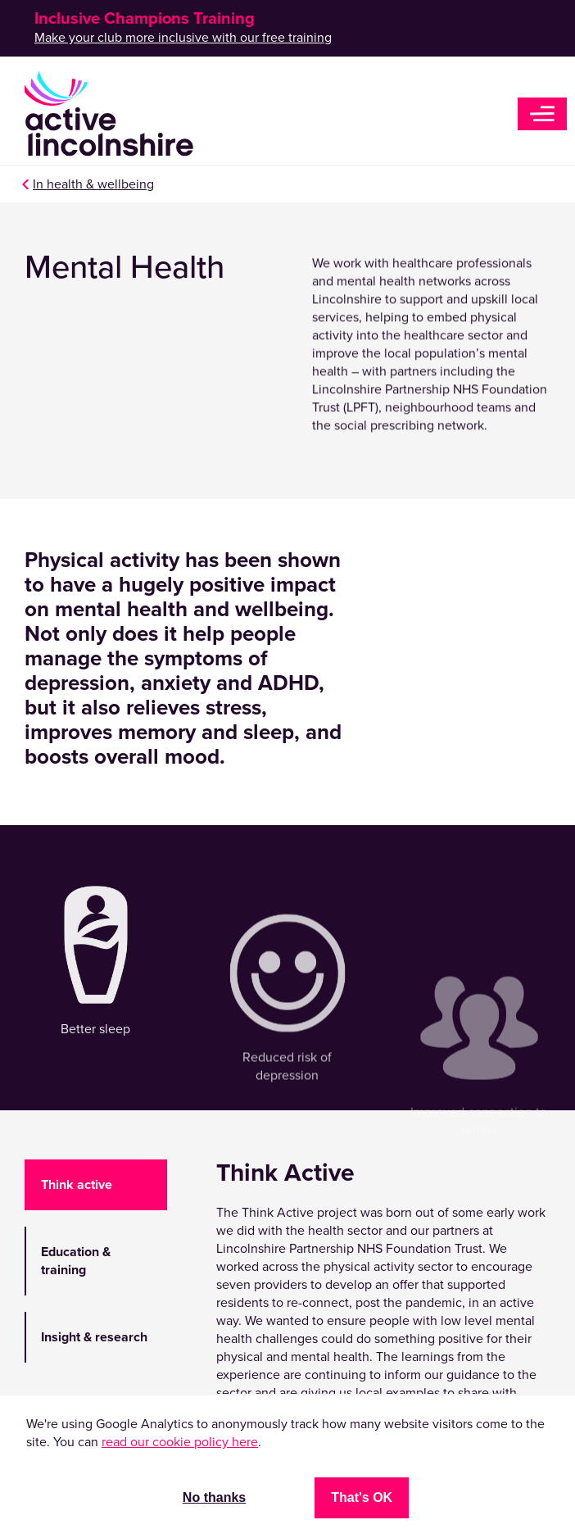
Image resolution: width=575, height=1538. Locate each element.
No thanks (214, 1497)
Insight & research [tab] (94, 1337)
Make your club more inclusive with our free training (183, 37)
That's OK (361, 1497)
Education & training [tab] (76, 1261)
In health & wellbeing (93, 184)
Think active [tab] (76, 1185)
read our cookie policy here (180, 1442)
